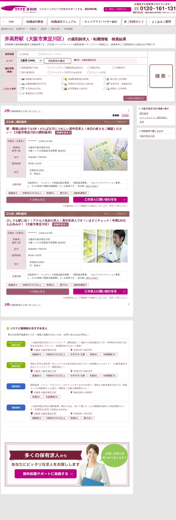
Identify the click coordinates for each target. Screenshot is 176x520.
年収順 (125, 115)
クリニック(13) (96, 72)
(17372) (32, 84)
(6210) (118, 84)
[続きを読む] (92, 186)
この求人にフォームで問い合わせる (100, 200)
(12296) (115, 79)
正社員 (23, 54)
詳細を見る (38, 199)
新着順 (116, 115)
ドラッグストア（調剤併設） (153, 117)
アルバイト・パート (50, 54)
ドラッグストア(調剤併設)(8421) (65, 67)
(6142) (74, 88)
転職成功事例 (35, 21)
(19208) (75, 79)
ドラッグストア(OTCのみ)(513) (65, 72)
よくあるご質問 (161, 21)
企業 (141, 122)
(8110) (77, 84)
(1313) (30, 88)
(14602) (30, 79)
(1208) (31, 93)
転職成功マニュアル (63, 21)
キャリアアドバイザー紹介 (100, 21)
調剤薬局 (143, 113)
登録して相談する (117, 9)
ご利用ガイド (135, 21)
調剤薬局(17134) (28, 67)
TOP (11, 21)
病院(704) (94, 67)
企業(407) (119, 67)
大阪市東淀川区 (147, 136)
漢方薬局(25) (27, 72)
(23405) (115, 88)
